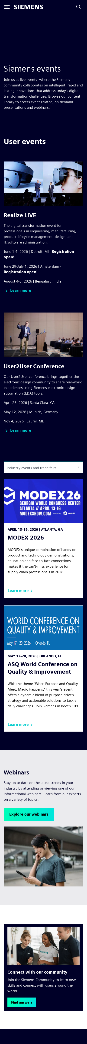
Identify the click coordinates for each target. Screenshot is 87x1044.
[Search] (78, 7)
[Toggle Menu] (7, 7)
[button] (17, 291)
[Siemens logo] (28, 7)
